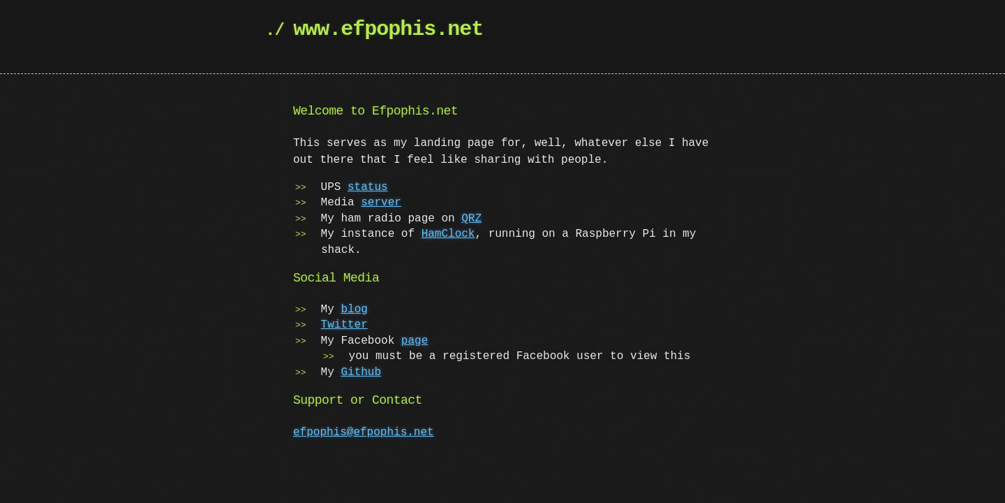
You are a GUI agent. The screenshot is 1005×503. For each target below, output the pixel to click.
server (381, 202)
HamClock (448, 234)
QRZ (471, 218)
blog (354, 309)
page (414, 341)
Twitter (344, 325)
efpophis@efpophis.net (363, 432)
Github (361, 372)
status (368, 187)
